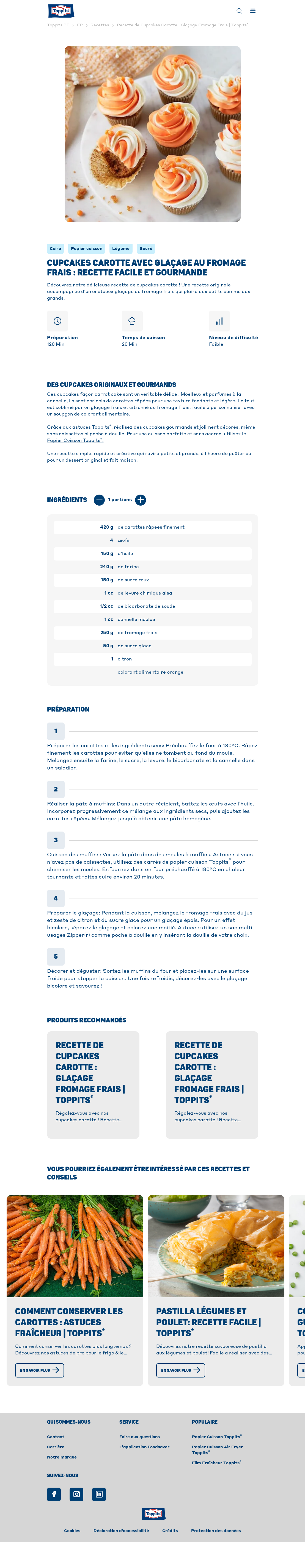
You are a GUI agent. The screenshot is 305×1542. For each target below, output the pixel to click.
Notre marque (62, 1457)
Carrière (55, 1447)
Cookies (72, 1531)
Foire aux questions (139, 1437)
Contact (55, 1437)
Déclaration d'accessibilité (121, 1531)
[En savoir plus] (39, 1370)
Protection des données (216, 1531)
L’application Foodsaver (144, 1447)
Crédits (170, 1531)
